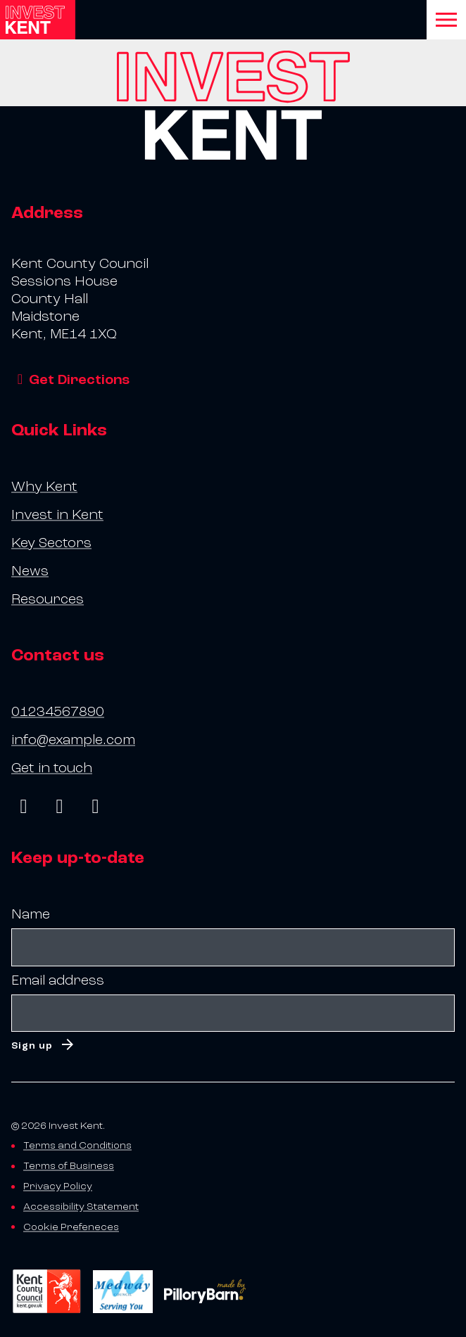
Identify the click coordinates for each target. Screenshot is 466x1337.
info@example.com (73, 740)
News (30, 571)
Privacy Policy (57, 1186)
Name (30, 914)
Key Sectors (51, 543)
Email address (57, 980)
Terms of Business (68, 1165)
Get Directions (70, 380)
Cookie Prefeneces (71, 1227)
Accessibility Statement (81, 1206)
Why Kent (44, 486)
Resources (47, 599)
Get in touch (51, 768)
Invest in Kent (57, 515)
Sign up (32, 1045)
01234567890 (57, 711)
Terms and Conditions (77, 1145)
